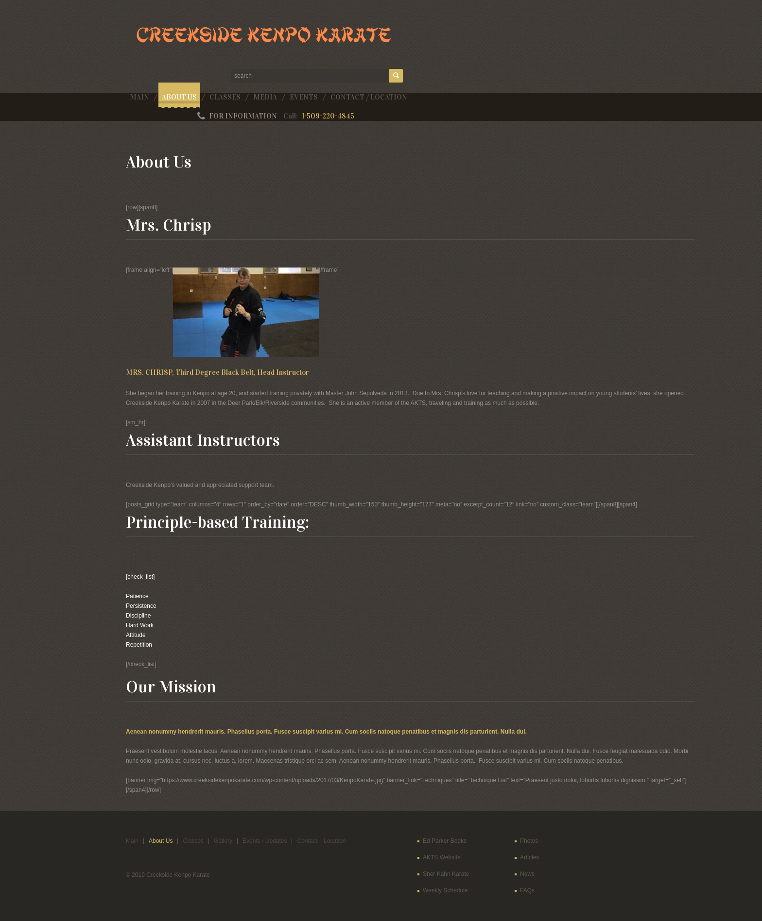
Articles (529, 857)
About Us (179, 97)
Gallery (223, 840)
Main (139, 97)
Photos (529, 840)
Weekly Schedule (445, 890)
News (527, 874)
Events (304, 97)
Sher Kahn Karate (446, 874)
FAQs (527, 890)
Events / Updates (264, 840)
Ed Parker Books (445, 840)
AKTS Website (442, 857)
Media (265, 97)
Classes (225, 97)
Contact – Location (321, 840)
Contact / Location (368, 97)
